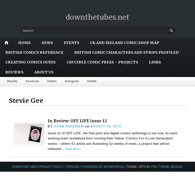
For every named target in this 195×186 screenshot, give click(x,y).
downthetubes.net (97, 17)
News (47, 42)
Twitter (52, 81)
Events (71, 42)
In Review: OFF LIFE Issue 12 (77, 120)
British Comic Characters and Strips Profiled (126, 52)
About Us (43, 72)
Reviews (14, 72)
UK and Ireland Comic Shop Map (124, 42)
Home (24, 42)
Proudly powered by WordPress (95, 167)
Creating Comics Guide (30, 62)
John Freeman (69, 126)
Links (155, 62)
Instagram (72, 81)
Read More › (73, 148)
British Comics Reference (34, 52)
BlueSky (12, 81)
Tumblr (91, 81)
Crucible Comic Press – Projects (102, 62)
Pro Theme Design (166, 167)
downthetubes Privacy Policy (38, 167)
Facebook (32, 81)
